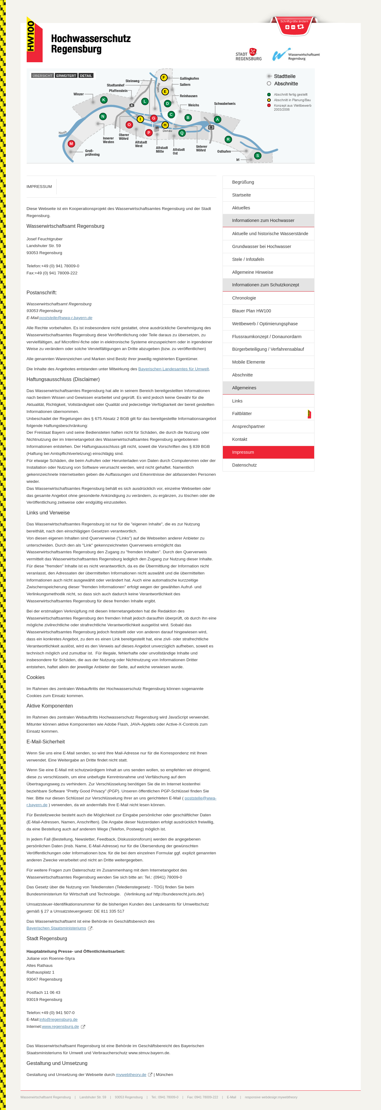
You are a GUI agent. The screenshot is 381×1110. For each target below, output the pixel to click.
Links (237, 401)
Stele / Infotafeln (248, 259)
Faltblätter (242, 413)
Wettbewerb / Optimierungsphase (265, 323)
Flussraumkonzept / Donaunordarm (266, 336)
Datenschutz (244, 465)
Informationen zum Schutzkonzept (265, 284)
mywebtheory (287, 1097)
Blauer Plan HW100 (251, 310)
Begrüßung (243, 182)
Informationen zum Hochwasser (263, 220)
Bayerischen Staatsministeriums (56, 928)
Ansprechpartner (248, 426)
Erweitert (66, 76)
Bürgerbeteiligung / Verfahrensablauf (268, 349)
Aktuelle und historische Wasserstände (270, 233)
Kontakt (239, 439)
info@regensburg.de (59, 1019)
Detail (86, 76)
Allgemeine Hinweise (252, 272)
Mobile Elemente (248, 362)
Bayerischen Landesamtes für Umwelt (173, 369)
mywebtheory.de (131, 1074)
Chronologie (244, 298)
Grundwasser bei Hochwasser (261, 246)
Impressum (243, 452)
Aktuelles (241, 207)
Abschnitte (242, 374)
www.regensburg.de (60, 1026)
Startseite (241, 195)
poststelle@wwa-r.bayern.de (66, 317)
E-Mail (231, 1097)
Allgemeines (244, 387)
